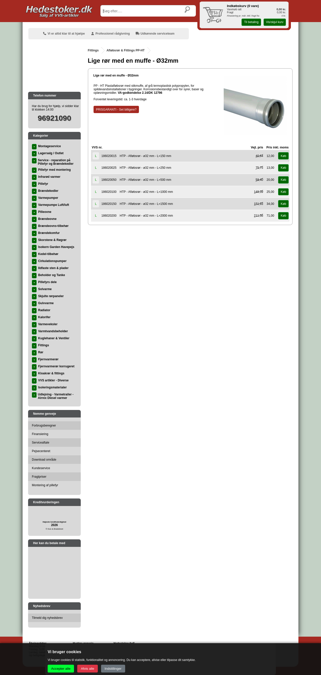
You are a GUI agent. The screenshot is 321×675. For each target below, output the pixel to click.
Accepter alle (60, 668)
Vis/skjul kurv (274, 22)
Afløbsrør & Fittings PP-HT (126, 50)
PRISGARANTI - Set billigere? (116, 109)
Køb (283, 156)
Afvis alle (87, 668)
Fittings (93, 50)
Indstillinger (113, 668)
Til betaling (251, 22)
